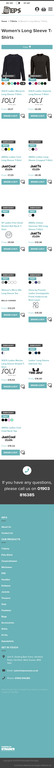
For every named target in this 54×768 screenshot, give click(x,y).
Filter (27, 47)
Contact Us (7, 533)
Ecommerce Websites (22, 765)
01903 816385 (22, 678)
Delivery (44, 689)
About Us (6, 527)
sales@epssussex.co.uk (26, 670)
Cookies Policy (25, 689)
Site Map (14, 692)
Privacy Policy (12, 689)
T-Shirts (13, 21)
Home (4, 21)
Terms (3, 689)
